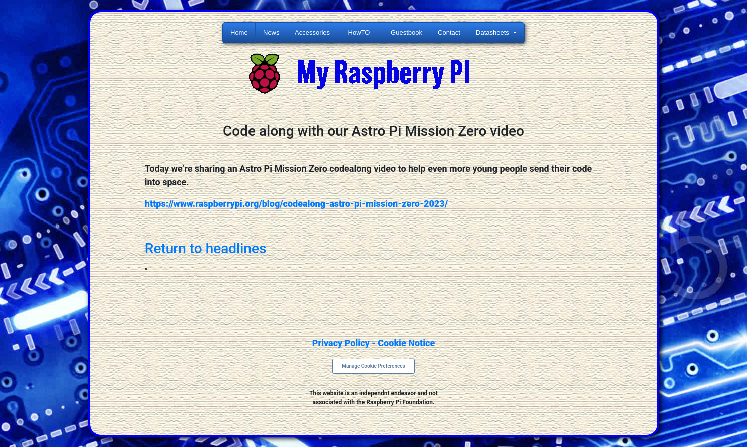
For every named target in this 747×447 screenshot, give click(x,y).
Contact (449, 32)
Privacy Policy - (345, 343)
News (271, 32)
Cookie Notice (406, 343)
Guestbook (406, 32)
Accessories (312, 32)
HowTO (359, 32)
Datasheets (492, 32)
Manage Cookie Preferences (373, 366)
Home (239, 32)
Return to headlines (206, 248)
